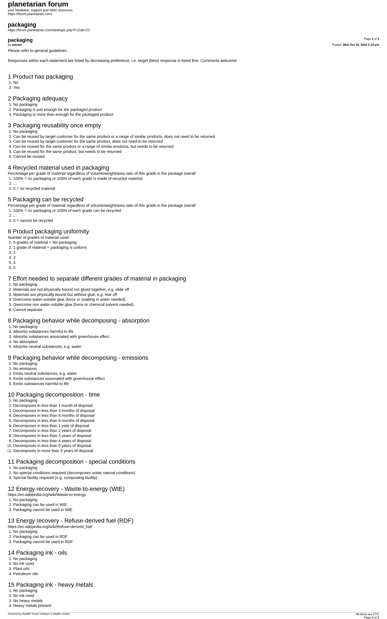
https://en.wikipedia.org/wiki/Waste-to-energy (47, 494)
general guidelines (51, 50)
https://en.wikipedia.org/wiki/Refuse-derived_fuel (50, 526)
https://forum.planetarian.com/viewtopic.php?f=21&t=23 (49, 30)
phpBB (25, 614)
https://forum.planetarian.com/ (30, 14)
